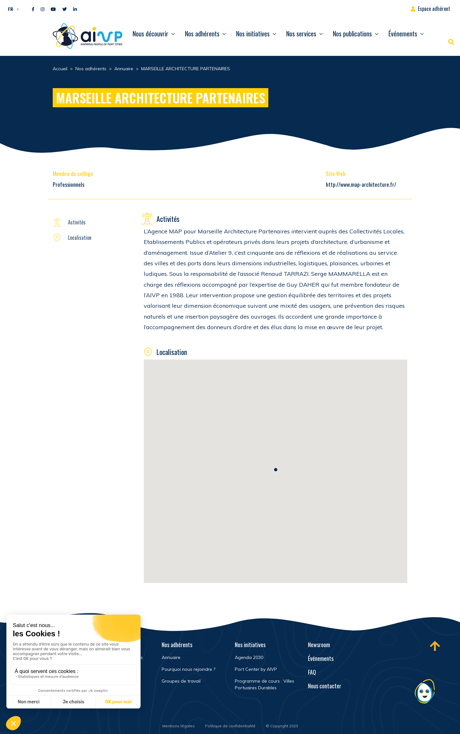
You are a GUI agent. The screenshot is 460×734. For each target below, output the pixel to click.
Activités (77, 222)
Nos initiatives (253, 33)
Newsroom (319, 644)
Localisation (79, 237)
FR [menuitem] (10, 8)
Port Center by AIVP (256, 669)
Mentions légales (178, 725)
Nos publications (352, 33)
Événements (402, 33)
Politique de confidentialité (230, 725)
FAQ (312, 672)
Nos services (301, 33)
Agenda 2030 (249, 657)
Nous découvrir (150, 33)
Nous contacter (324, 686)
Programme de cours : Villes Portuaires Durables (264, 684)
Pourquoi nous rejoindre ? (188, 669)
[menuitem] (12, 8)
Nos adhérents (202, 33)
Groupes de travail (181, 681)
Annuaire (171, 657)
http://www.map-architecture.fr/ (361, 184)
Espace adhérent (434, 8)
